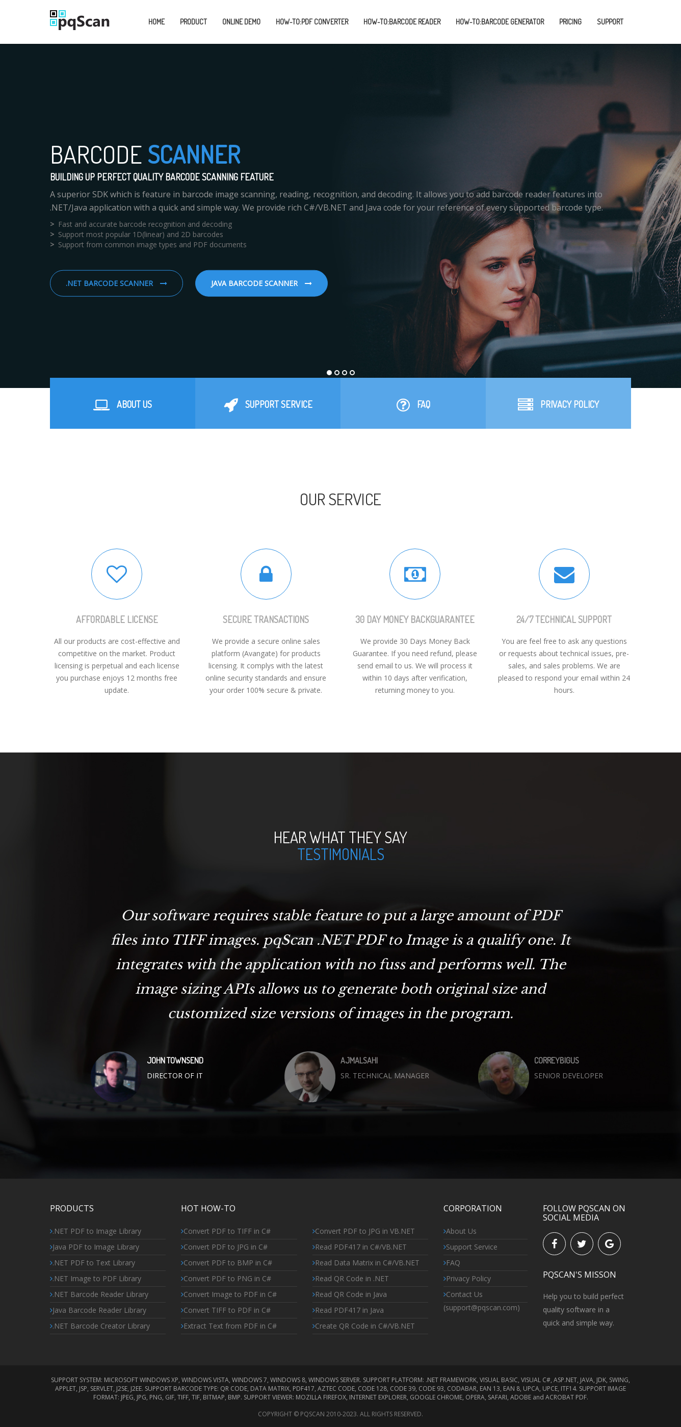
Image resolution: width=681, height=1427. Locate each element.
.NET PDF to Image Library (95, 1231)
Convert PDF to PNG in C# (226, 1278)
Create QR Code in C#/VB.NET (363, 1326)
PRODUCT (193, 21)
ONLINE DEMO (241, 21)
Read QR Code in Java (349, 1294)
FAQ (451, 1262)
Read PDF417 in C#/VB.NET (359, 1247)
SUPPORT (610, 21)
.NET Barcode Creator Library (100, 1326)
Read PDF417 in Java (348, 1310)
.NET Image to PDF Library (95, 1278)
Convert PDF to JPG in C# (224, 1247)
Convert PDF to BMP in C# (226, 1262)
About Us (460, 1231)
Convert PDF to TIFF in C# (226, 1231)
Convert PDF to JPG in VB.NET (363, 1231)
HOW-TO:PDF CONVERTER (312, 21)
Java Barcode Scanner (261, 283)
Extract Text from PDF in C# (229, 1326)
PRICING (570, 21)
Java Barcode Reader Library (98, 1310)
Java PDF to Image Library (94, 1247)
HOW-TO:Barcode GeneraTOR (500, 21)
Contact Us (463, 1294)
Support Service (470, 1247)
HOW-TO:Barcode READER (401, 21)
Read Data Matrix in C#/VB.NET (366, 1262)
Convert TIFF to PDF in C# (226, 1310)
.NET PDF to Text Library (92, 1262)
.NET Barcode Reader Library (99, 1294)
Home (156, 21)
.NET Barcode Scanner (116, 283)
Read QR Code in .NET (350, 1278)
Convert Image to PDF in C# (229, 1294)
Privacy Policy (467, 1278)
